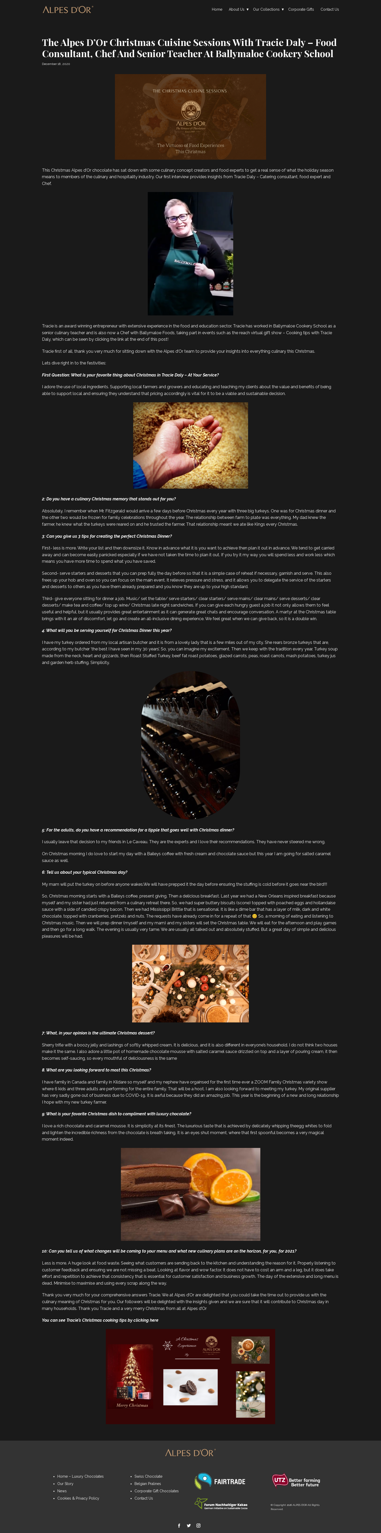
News (62, 1491)
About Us (236, 9)
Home (217, 9)
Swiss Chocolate (148, 1476)
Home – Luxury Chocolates (80, 1476)
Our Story (65, 1484)
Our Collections (266, 9)
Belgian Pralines (147, 1484)
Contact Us (330, 9)
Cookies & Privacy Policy (78, 1498)
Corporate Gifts (301, 9)
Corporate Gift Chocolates (156, 1491)
